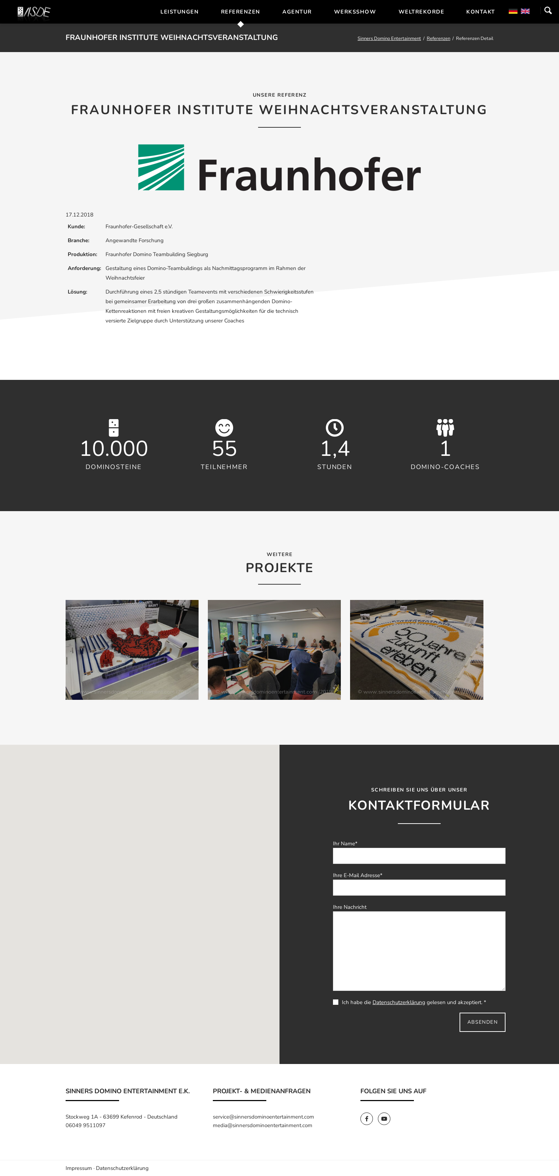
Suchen (547, 10)
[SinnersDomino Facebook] (369, 1118)
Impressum (79, 1168)
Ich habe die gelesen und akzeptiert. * (409, 1002)
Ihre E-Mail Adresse (358, 875)
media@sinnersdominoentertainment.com (262, 1125)
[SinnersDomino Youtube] (386, 1118)
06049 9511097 (86, 1125)
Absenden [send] (482, 1022)
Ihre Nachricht (349, 907)
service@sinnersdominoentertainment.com (263, 1116)
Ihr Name (345, 843)
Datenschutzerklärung (399, 1002)
